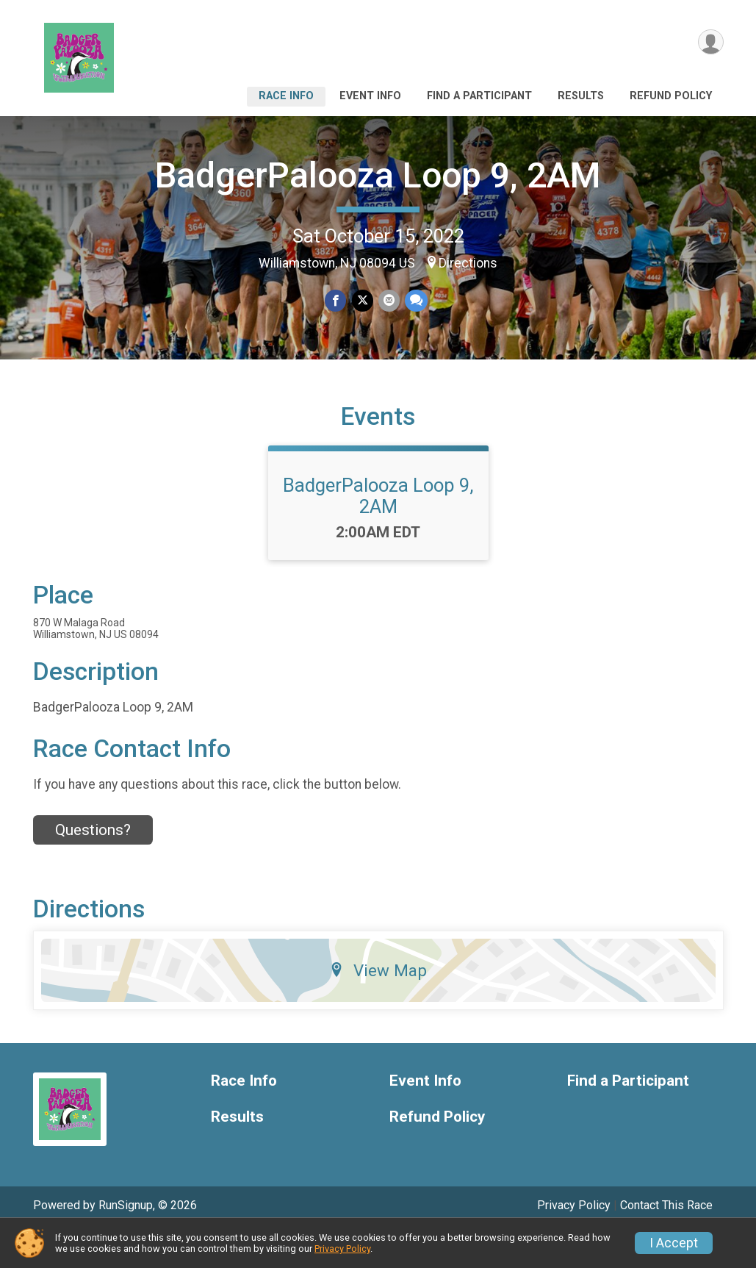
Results (581, 96)
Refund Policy (671, 96)
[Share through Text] (414, 301)
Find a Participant (479, 96)
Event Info (370, 96)
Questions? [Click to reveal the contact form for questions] (93, 866)
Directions (468, 263)
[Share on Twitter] (362, 301)
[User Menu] (710, 43)
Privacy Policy (342, 1248)
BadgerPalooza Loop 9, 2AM (378, 175)
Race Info (286, 96)
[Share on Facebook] (337, 301)
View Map (378, 1006)
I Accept (673, 1243)
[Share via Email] (388, 301)
